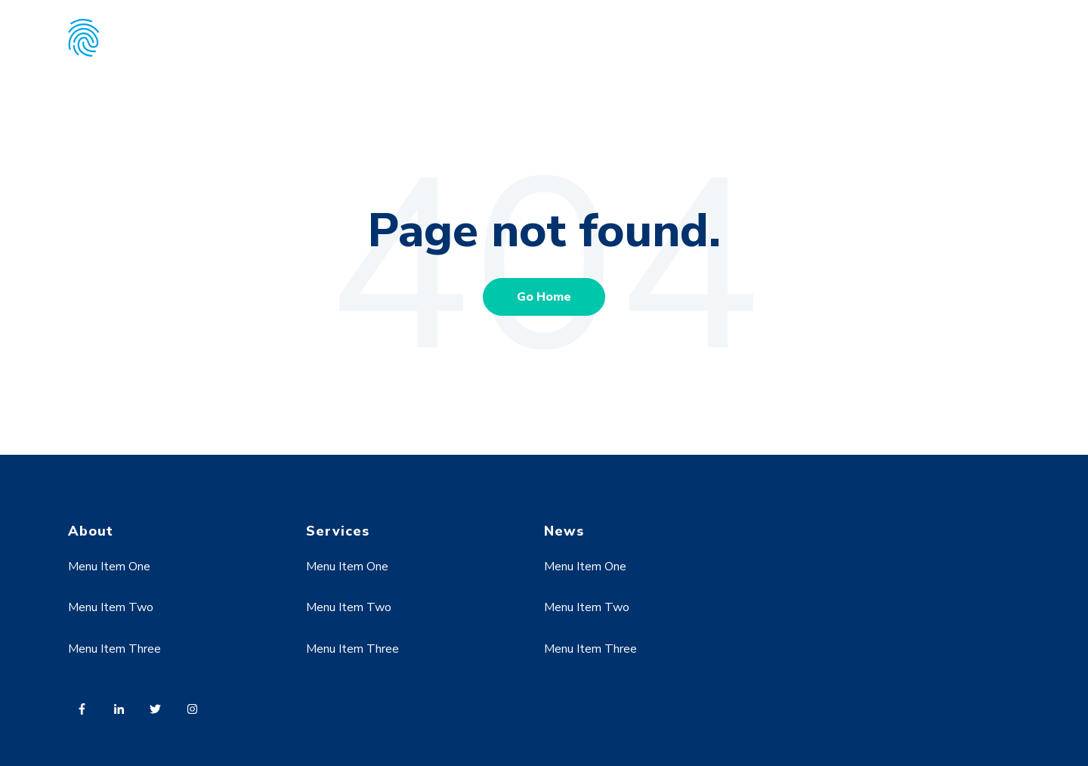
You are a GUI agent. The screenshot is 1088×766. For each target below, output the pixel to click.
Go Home (544, 297)
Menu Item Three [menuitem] (114, 649)
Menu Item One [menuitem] (109, 566)
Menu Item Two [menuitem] (110, 607)
